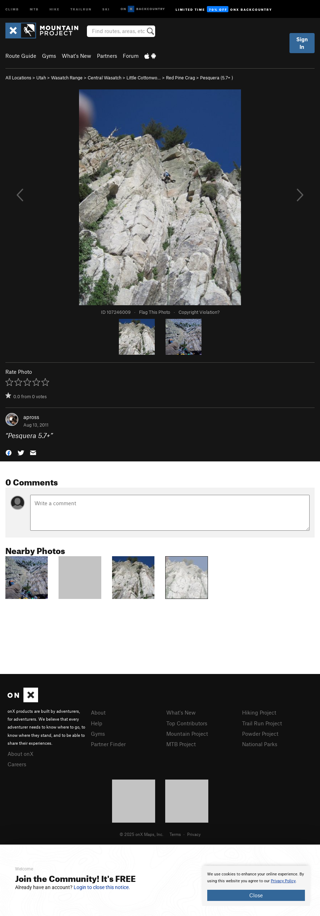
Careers (17, 764)
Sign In (302, 43)
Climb (12, 8)
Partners (107, 55)
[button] (8, 452)
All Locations (18, 77)
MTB (34, 8)
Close (256, 895)
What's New (76, 55)
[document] (256, 886)
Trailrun (81, 8)
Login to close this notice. (102, 887)
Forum (131, 55)
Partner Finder (108, 744)
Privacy (194, 834)
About (98, 712)
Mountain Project (187, 733)
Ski (106, 8)
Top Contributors (186, 723)
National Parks (259, 744)
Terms (175, 834)
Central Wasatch (104, 77)
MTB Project (181, 744)
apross (31, 417)
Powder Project (260, 733)
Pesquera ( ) (216, 77)
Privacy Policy (283, 881)
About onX (20, 753)
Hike (55, 8)
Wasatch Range (67, 77)
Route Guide (20, 55)
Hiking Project (259, 712)
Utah (41, 77)
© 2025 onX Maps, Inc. (141, 834)
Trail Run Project (262, 723)
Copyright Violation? (198, 312)
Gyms (49, 55)
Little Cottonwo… (143, 77)
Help (96, 723)
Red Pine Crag (180, 77)
